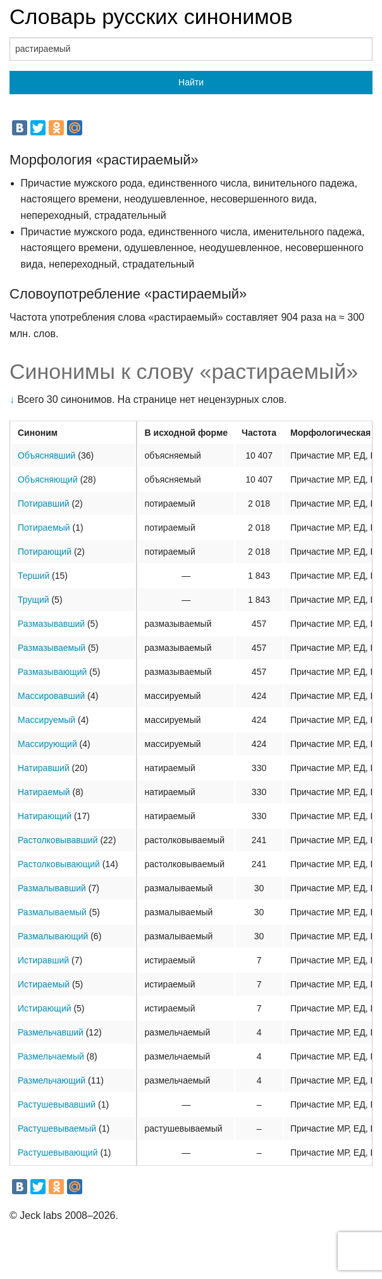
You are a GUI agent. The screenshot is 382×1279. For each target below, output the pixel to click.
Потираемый (44, 527)
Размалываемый (52, 912)
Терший (33, 576)
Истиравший (43, 960)
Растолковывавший (58, 840)
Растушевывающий (57, 1152)
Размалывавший (52, 888)
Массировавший (51, 696)
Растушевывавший (57, 1104)
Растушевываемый (57, 1128)
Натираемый (44, 792)
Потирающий (44, 552)
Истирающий (44, 1008)
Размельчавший (50, 1032)
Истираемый (44, 984)
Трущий (33, 600)
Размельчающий (51, 1080)
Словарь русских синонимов (151, 16)
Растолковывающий (59, 864)
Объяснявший (46, 455)
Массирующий (47, 744)
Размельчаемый (51, 1056)
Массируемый (46, 720)
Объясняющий (48, 479)
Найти (191, 82)
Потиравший (44, 503)
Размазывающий (52, 672)
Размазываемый (51, 648)
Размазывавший (51, 624)
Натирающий (44, 816)
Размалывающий (53, 936)
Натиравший (44, 768)
